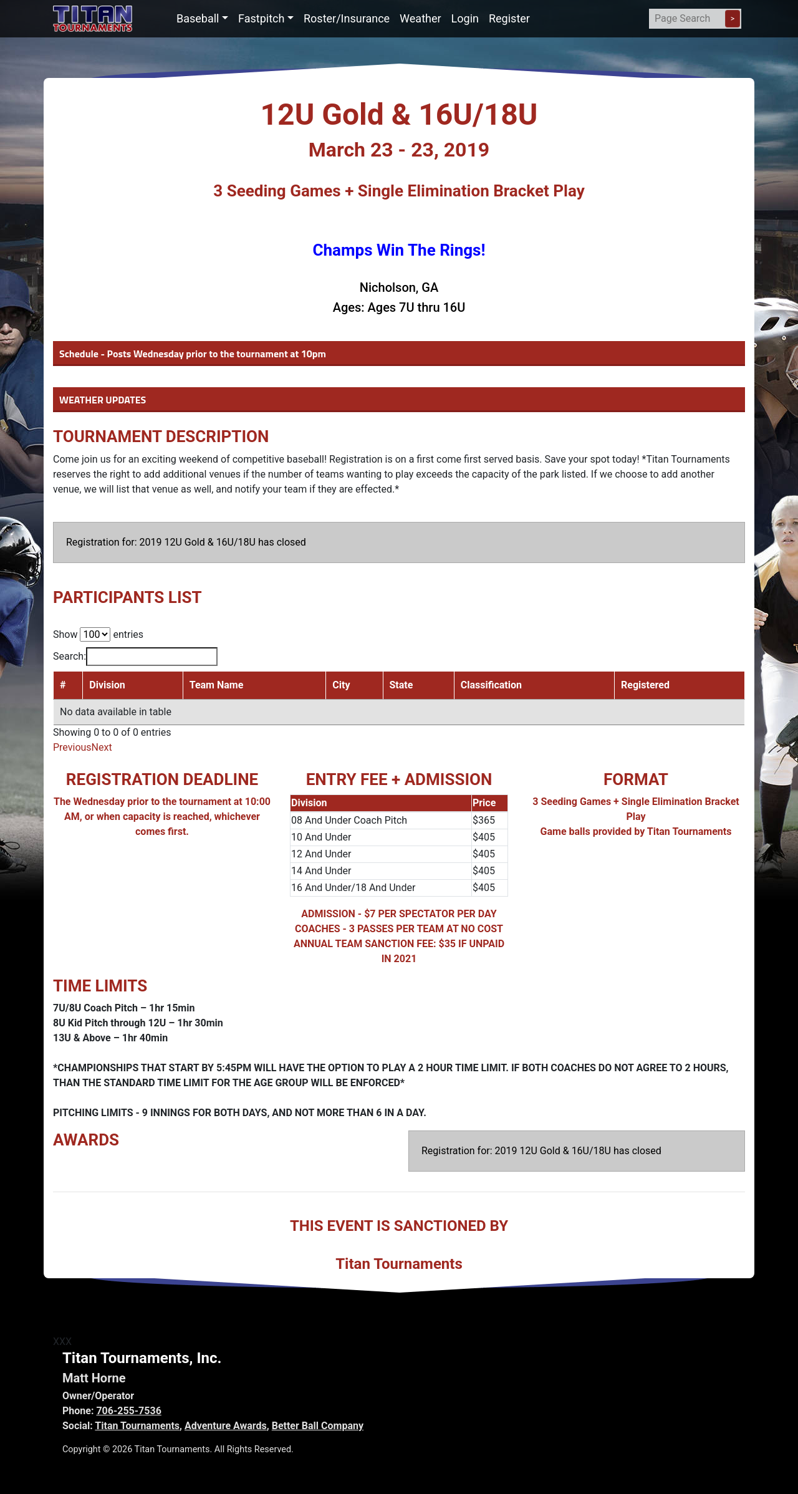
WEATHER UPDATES (102, 399)
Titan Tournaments (137, 1426)
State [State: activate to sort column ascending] (401, 685)
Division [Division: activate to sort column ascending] (107, 685)
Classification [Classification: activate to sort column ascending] (491, 685)
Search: (135, 656)
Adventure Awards (226, 1426)
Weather (420, 18)
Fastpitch (261, 18)
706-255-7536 (128, 1411)
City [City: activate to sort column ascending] (341, 685)
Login (465, 18)
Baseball (197, 18)
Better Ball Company (317, 1426)
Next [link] (102, 747)
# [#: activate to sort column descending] (62, 685)
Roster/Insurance (347, 18)
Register (509, 18)
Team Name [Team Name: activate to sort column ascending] (217, 685)
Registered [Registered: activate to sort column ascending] (645, 685)
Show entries (98, 634)
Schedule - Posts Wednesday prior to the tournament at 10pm (192, 353)
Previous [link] (72, 747)
